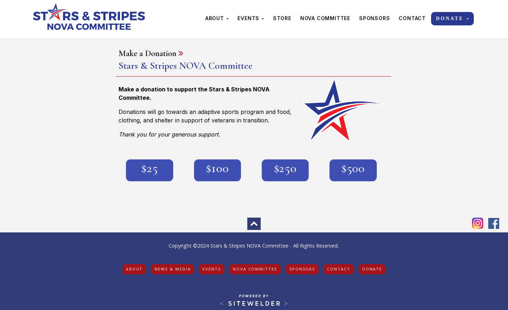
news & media (172, 269)
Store (282, 18)
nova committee (255, 269)
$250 (285, 168)
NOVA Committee (325, 18)
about (134, 269)
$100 (217, 168)
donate (372, 269)
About (217, 18)
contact (338, 269)
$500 (353, 168)
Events (250, 18)
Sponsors (374, 18)
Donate (453, 18)
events (211, 269)
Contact (412, 18)
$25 (149, 168)
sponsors (302, 269)
